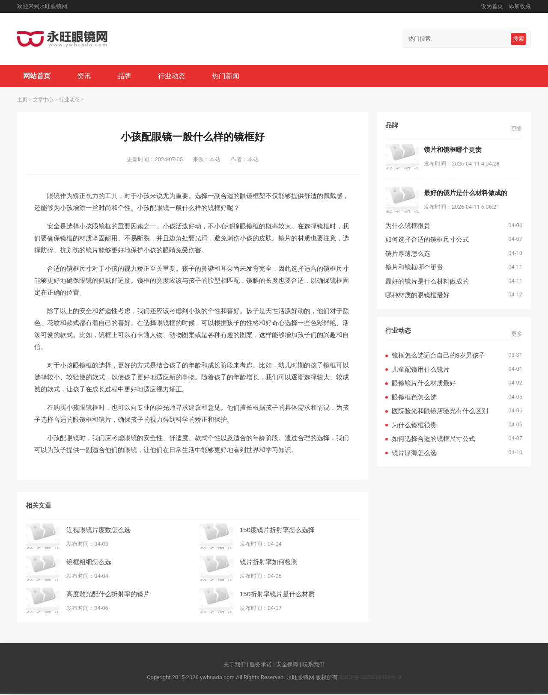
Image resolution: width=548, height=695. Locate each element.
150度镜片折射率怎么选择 (277, 530)
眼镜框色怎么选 (414, 398)
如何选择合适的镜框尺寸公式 (427, 240)
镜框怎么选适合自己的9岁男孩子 (438, 356)
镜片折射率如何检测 (269, 562)
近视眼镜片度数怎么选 (98, 530)
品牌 (126, 76)
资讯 (85, 76)
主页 (22, 101)
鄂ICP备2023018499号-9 (370, 678)
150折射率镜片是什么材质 (277, 594)
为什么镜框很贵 (407, 226)
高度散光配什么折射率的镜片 (108, 594)
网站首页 (37, 76)
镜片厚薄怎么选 (407, 254)
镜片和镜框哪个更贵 (414, 268)
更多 (516, 129)
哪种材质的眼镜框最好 (417, 295)
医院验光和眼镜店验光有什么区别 (440, 411)
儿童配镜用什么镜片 (421, 370)
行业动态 (174, 76)
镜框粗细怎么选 (88, 562)
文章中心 (43, 101)
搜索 (518, 38)
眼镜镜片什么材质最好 (424, 383)
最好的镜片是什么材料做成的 (427, 282)
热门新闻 (228, 76)
